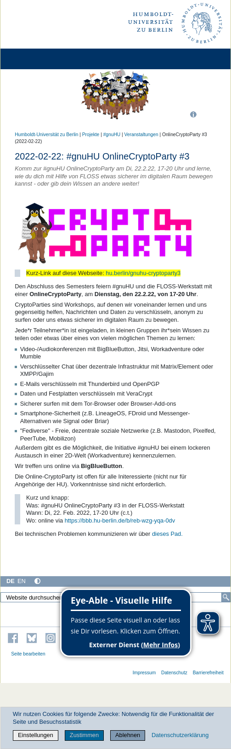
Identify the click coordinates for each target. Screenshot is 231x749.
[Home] (33, 59)
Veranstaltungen (141, 134)
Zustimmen (84, 735)
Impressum (144, 672)
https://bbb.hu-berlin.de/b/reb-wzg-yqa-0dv (120, 520)
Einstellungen (35, 735)
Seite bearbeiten (28, 653)
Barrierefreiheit (208, 672)
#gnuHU (112, 134)
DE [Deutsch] (10, 581)
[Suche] (226, 597)
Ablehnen (127, 735)
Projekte (91, 134)
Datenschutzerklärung (180, 735)
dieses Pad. (167, 533)
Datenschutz (174, 672)
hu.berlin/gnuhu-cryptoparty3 (143, 273)
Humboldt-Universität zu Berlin (46, 134)
